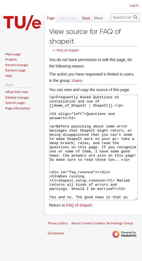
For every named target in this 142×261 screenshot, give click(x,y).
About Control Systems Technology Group (102, 244)
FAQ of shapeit (67, 50)
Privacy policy (58, 244)
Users (77, 80)
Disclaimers (56, 254)
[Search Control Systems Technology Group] (125, 28)
